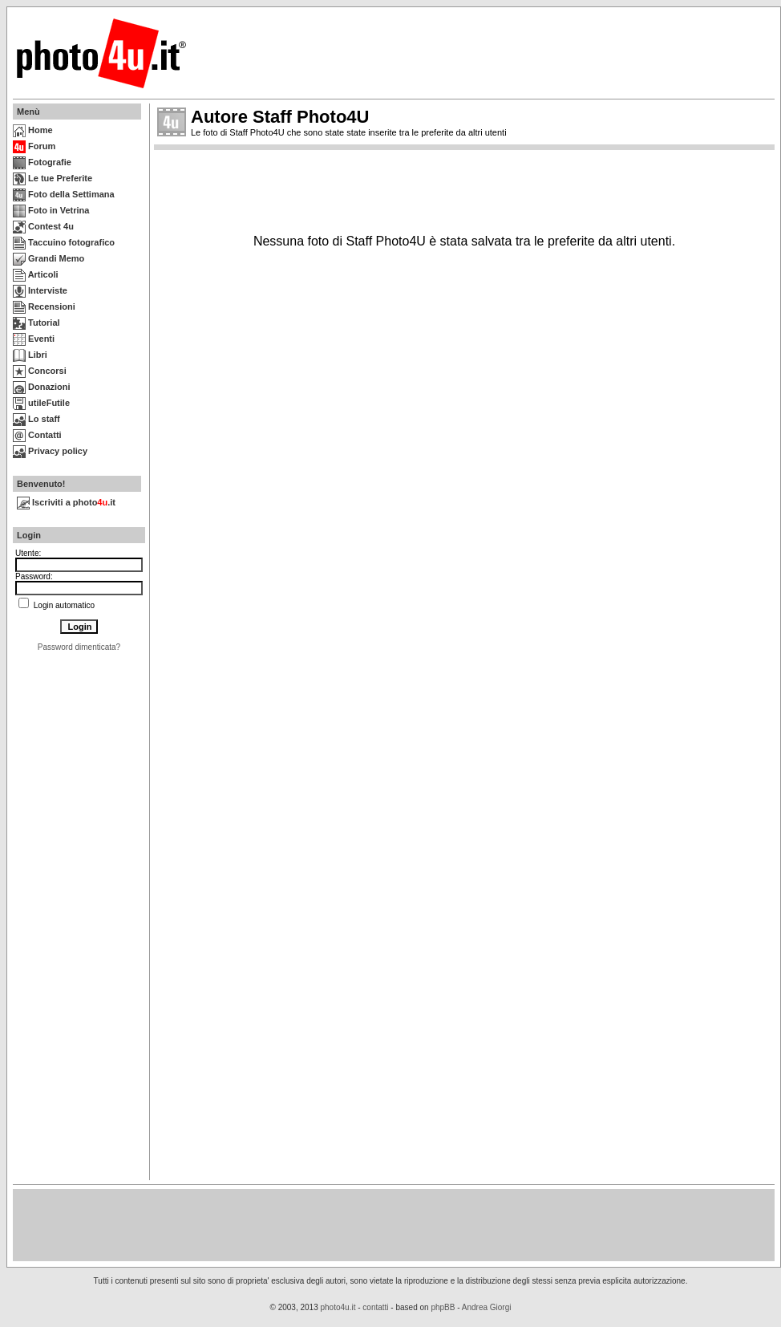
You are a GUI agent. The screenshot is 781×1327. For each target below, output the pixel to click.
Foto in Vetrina (51, 210)
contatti (375, 1307)
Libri (30, 354)
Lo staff (36, 419)
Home (33, 130)
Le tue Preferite (52, 178)
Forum (34, 146)
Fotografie (42, 162)
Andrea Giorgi (487, 1307)
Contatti (37, 435)
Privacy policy (50, 451)
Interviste (40, 290)
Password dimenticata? (79, 647)
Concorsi (40, 370)
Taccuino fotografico (64, 242)
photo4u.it (338, 1307)
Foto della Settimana (64, 194)
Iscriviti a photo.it (66, 502)
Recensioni (44, 306)
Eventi (34, 338)
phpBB (443, 1307)
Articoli (36, 274)
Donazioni (42, 387)
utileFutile (41, 403)
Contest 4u (43, 226)
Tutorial (36, 322)
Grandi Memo (48, 258)
